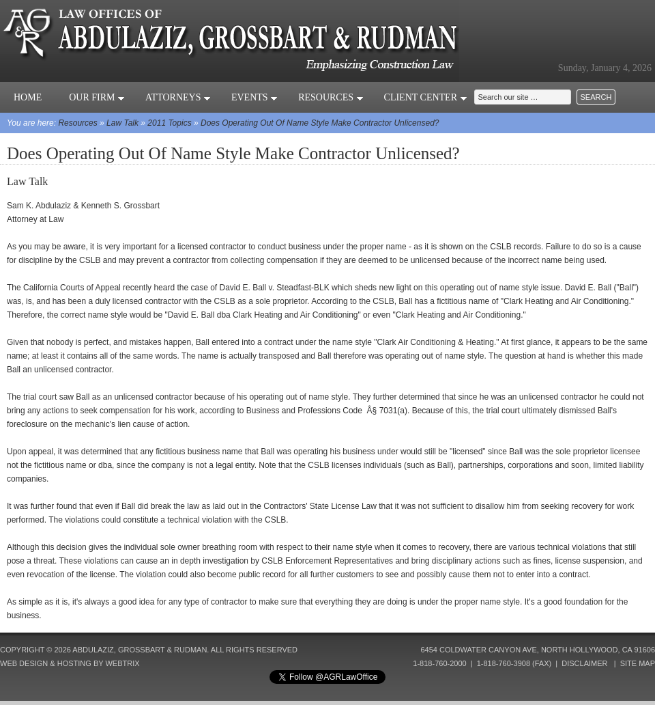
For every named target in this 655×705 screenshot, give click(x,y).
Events (254, 97)
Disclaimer (584, 663)
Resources (330, 97)
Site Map (637, 663)
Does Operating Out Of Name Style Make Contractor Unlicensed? (320, 123)
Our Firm (97, 97)
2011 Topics (169, 123)
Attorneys (178, 97)
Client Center (425, 97)
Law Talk (122, 123)
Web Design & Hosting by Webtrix (70, 663)
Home (28, 97)
